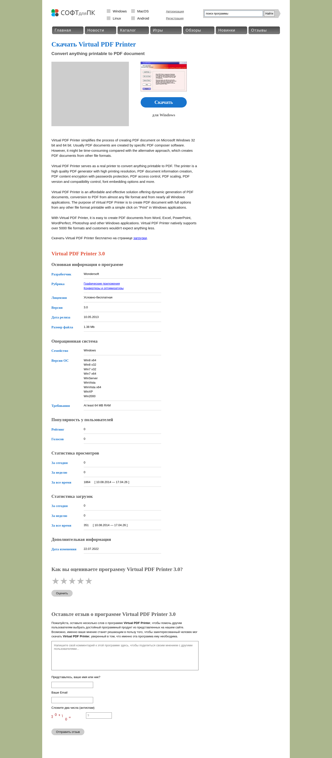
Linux (117, 18)
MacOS (143, 11)
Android (143, 18)
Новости (95, 30)
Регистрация (175, 18)
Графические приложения (102, 283)
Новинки (226, 30)
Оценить (62, 593)
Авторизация (175, 11)
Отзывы (259, 30)
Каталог (128, 30)
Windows (120, 11)
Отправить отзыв (68, 732)
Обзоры (193, 30)
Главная (63, 30)
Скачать (163, 102)
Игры (158, 30)
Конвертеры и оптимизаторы (104, 288)
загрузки (140, 238)
